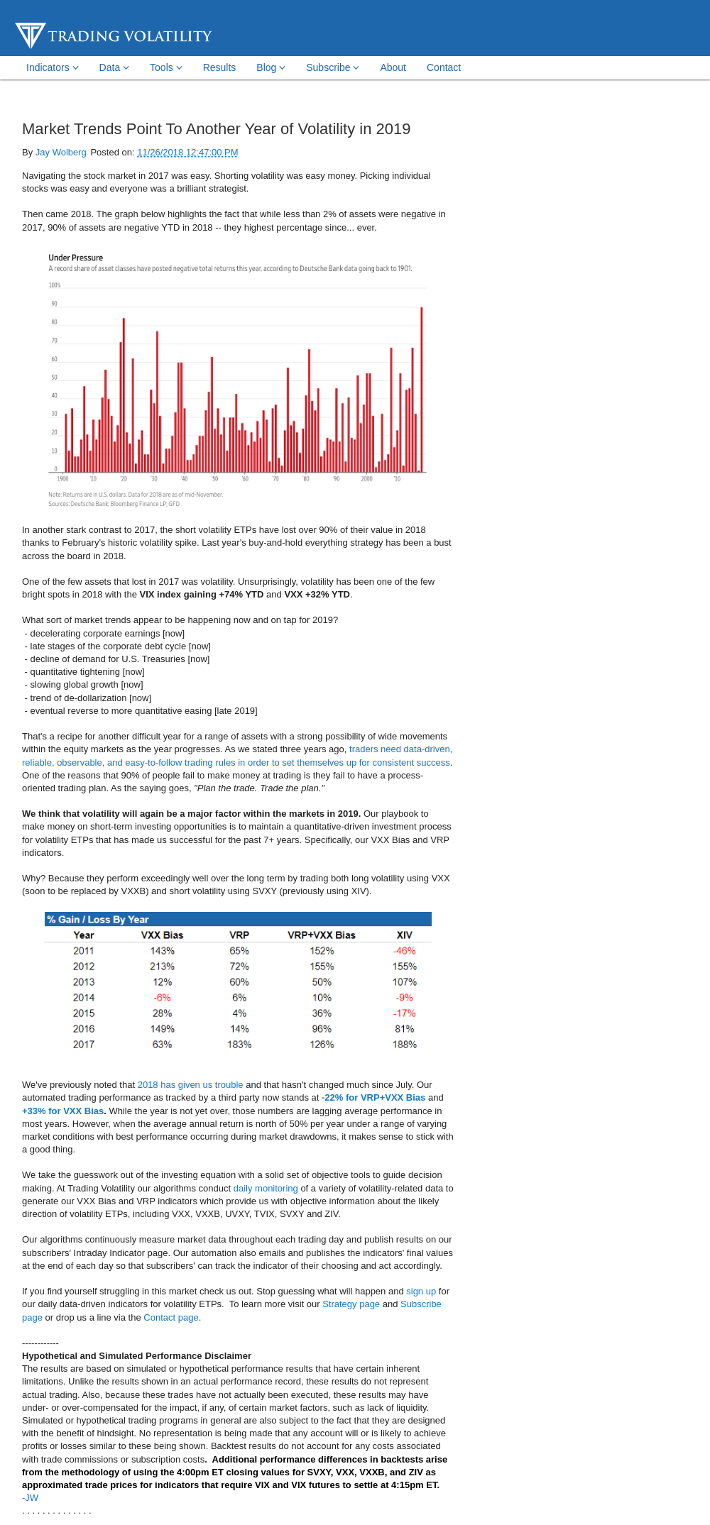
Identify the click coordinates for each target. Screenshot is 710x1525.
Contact (444, 67)
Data (114, 67)
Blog (270, 67)
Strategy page (351, 1304)
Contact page (170, 1317)
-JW (30, 1497)
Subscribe (332, 67)
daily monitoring (266, 1188)
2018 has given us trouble (191, 1084)
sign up (421, 1291)
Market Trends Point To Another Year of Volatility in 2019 (216, 129)
